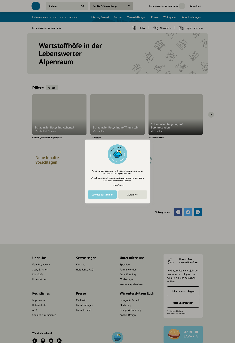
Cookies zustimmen (102, 194)
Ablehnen (132, 194)
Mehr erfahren (118, 185)
